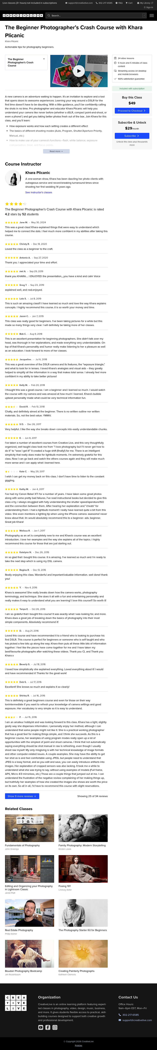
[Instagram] (55, 1027)
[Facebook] (47, 1027)
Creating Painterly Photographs (76, 971)
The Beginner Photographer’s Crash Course (20, 62)
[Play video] (79, 71)
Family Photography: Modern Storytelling (82, 845)
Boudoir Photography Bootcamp (23, 971)
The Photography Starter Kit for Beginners (83, 930)
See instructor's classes (38, 192)
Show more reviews (22, 796)
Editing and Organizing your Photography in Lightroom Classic (29, 887)
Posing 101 (65, 886)
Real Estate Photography (19, 930)
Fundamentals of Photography (22, 845)
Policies (78, 1045)
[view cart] (129, 3)
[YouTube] (40, 1027)
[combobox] (96, 15)
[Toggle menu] (151, 15)
